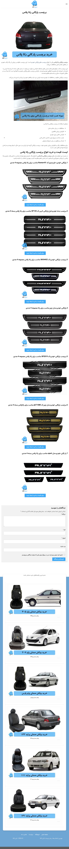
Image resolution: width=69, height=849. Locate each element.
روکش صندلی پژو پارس (34, 697)
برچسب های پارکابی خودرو (38, 62)
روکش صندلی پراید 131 (34, 820)
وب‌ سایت (62, 546)
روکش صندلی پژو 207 (34, 656)
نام (64, 530)
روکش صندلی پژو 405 (34, 615)
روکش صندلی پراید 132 (34, 738)
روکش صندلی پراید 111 (34, 779)
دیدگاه (63, 514)
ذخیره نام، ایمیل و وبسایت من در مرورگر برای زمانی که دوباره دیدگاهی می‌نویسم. (42, 555)
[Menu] (66, 4)
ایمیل (63, 538)
